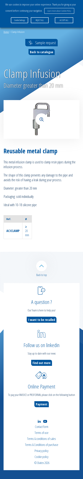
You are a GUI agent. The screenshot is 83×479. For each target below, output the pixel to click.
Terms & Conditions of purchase (41, 445)
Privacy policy (41, 451)
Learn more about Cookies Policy (59, 10)
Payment (41, 404)
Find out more (42, 363)
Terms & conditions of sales (41, 439)
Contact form (41, 427)
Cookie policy (41, 457)
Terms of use (41, 433)
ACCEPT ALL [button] (64, 20)
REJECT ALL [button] (40, 20)
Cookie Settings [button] (19, 20)
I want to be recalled (41, 320)
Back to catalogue (41, 52)
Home (6, 32)
